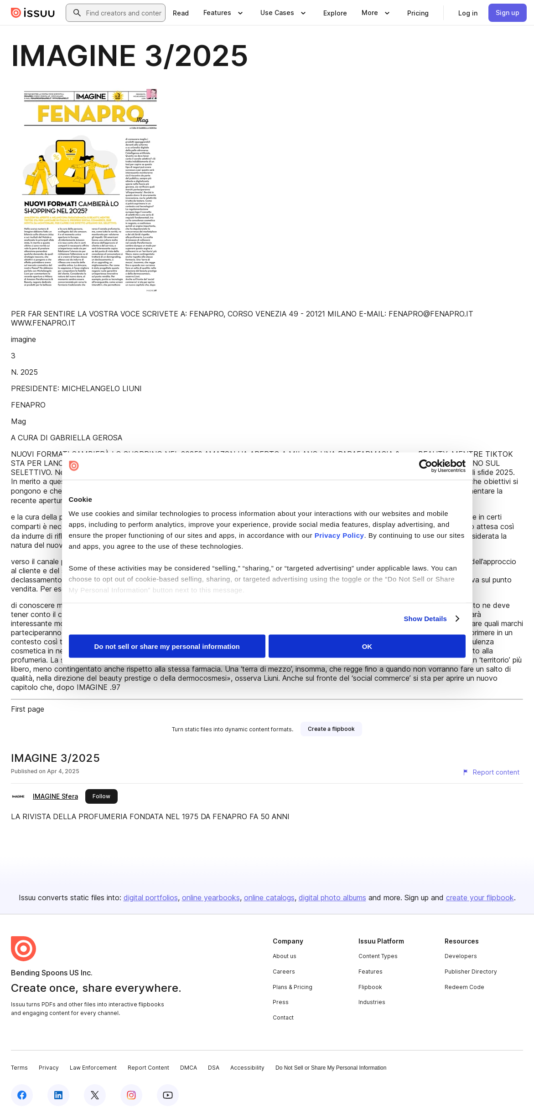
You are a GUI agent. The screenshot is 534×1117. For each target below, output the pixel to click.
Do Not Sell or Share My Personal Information (330, 1068)
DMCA (188, 1067)
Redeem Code (464, 987)
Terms (19, 1067)
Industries (371, 1002)
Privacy (49, 1067)
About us (284, 956)
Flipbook (370, 987)
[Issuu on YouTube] (168, 1095)
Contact (283, 1017)
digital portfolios (151, 897)
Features (370, 971)
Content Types (378, 956)
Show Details (425, 618)
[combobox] (123, 12)
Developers (461, 956)
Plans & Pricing (292, 987)
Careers (284, 971)
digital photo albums (332, 897)
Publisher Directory (471, 971)
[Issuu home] (32, 13)
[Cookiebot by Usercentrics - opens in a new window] (426, 466)
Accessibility (247, 1067)
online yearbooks (211, 897)
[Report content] (490, 772)
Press (281, 1002)
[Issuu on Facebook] (22, 1095)
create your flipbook (480, 897)
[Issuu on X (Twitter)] (95, 1095)
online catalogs (269, 897)
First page (27, 709)
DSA (213, 1067)
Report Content (148, 1067)
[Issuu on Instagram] (131, 1095)
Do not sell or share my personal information (167, 646)
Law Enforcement (93, 1067)
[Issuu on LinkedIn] (58, 1095)
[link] (181, 13)
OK (367, 646)
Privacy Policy (339, 535)
